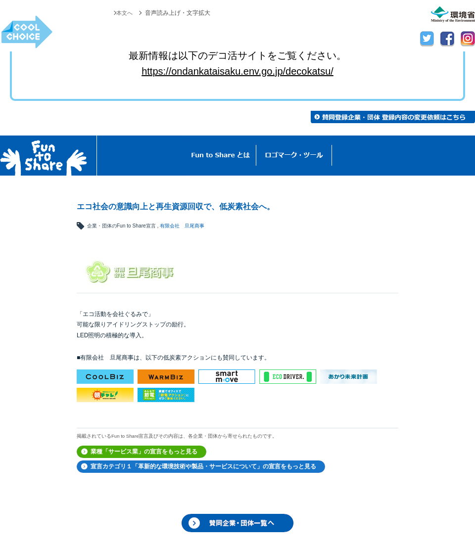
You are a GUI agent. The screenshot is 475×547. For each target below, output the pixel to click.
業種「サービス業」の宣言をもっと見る (144, 451)
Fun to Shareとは (220, 156)
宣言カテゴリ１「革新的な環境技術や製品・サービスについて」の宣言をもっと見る (203, 466)
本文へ (124, 12)
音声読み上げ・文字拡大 (177, 12)
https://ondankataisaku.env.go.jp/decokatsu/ (237, 71)
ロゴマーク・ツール (294, 156)
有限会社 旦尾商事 (182, 225)
